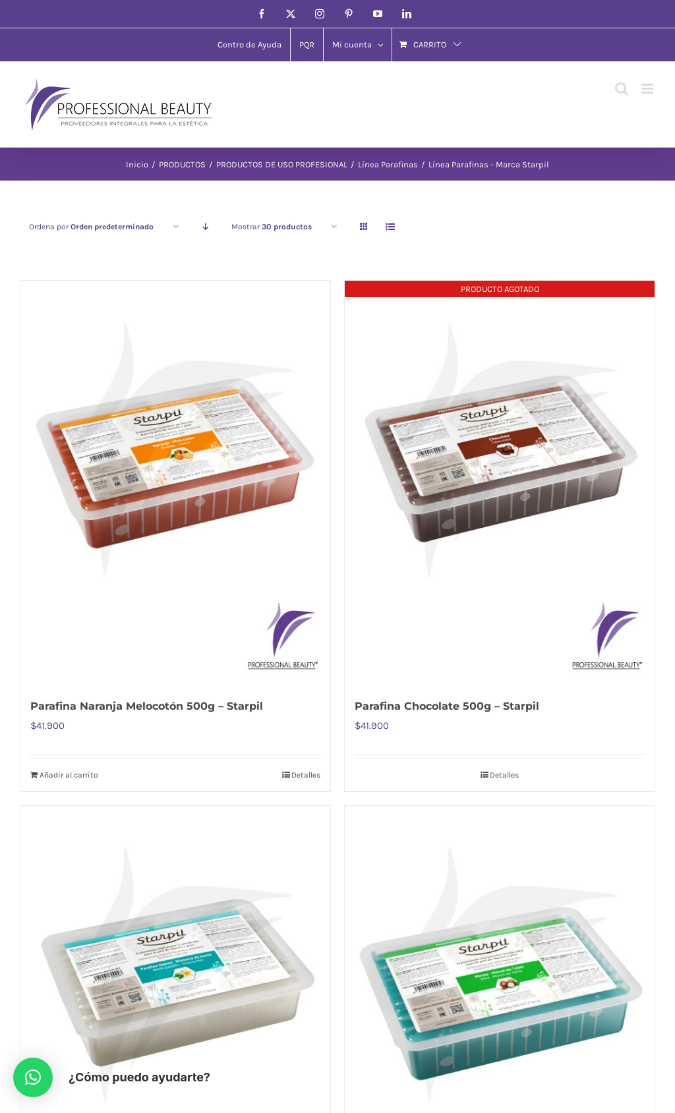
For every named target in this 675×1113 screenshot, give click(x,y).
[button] (33, 1077)
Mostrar (271, 226)
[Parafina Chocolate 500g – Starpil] (500, 482)
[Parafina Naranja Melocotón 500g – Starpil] (175, 482)
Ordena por (91, 226)
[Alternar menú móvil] (648, 89)
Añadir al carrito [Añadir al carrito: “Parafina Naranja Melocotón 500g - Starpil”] (69, 775)
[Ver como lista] (390, 227)
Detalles (305, 775)
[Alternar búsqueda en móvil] (621, 89)
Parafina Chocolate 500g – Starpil (447, 706)
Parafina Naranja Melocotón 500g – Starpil (146, 706)
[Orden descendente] (205, 227)
